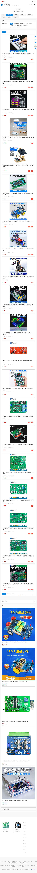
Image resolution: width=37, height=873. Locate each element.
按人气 (8, 32)
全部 (3, 14)
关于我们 (24, 825)
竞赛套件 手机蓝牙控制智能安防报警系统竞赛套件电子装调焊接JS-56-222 (15, 721)
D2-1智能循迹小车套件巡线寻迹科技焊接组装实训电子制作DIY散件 (14, 681)
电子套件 (9, 14)
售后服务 (24, 852)
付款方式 (24, 837)
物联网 (9, 17)
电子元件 (16, 14)
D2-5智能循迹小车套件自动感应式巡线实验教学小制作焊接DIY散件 (14, 642)
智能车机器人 (13, 27)
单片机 (3, 17)
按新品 (4, 32)
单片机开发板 (25, 25)
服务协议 (24, 840)
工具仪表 (30, 14)
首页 (14, 11)
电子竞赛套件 (16, 23)
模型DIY (16, 17)
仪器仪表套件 (19, 25)
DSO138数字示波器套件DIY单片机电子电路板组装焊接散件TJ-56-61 (14, 800)
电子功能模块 (19, 27)
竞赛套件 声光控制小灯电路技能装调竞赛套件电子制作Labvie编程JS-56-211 (16, 761)
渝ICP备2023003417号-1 (24, 869)
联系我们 (24, 828)
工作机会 (24, 834)
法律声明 (24, 849)
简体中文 (4, 1)
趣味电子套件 (13, 25)
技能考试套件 (29, 23)
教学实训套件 (22, 23)
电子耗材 (23, 14)
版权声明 (24, 846)
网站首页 (24, 822)
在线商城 (17, 11)
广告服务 (24, 831)
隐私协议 (24, 843)
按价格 (12, 32)
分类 (3, 20)
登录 (33, 1)
